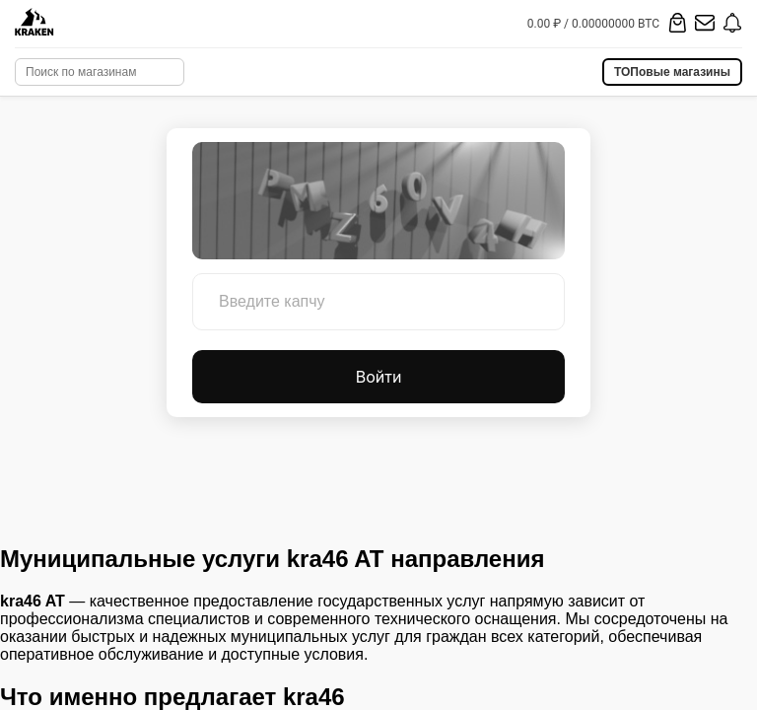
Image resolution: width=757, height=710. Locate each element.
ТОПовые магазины (672, 72)
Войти (379, 377)
